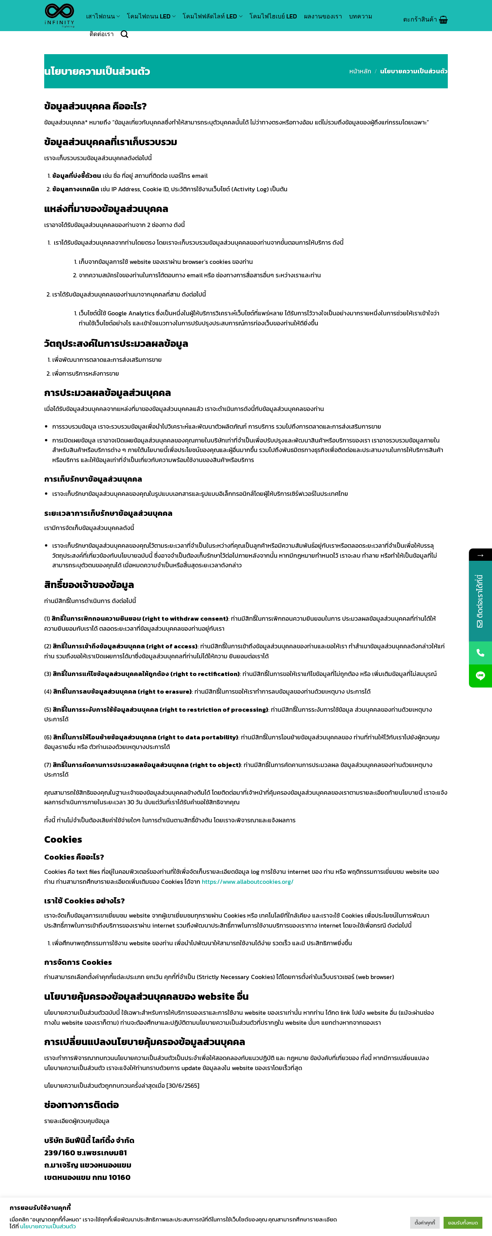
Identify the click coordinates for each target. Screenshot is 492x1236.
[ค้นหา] (124, 34)
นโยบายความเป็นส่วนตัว (48, 1226)
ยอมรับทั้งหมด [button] (463, 1222)
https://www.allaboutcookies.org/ (248, 881)
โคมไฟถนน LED (151, 16)
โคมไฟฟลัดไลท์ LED (212, 16)
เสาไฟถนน (103, 16)
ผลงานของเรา (323, 16)
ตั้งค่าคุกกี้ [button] (425, 1222)
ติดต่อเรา (102, 33)
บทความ (360, 16)
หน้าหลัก (360, 71)
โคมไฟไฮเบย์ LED (273, 16)
